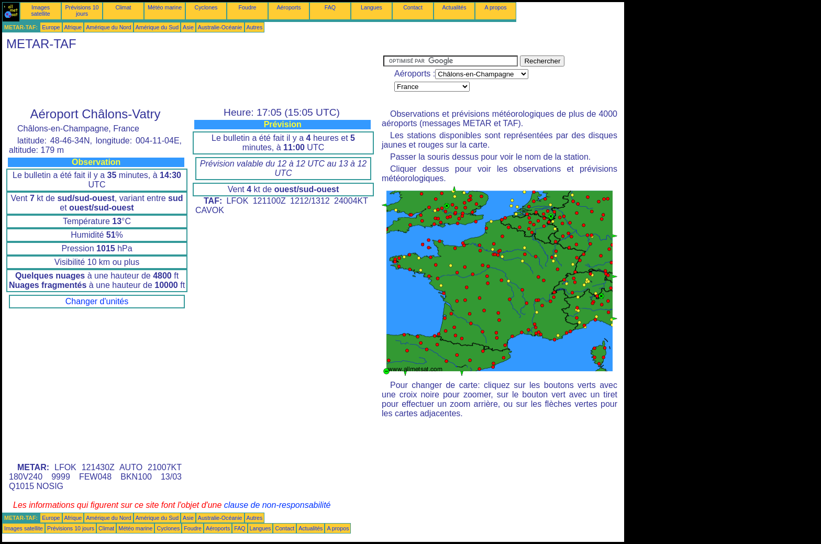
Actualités (454, 7)
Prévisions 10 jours (82, 10)
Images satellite (40, 10)
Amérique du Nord (108, 27)
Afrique (73, 27)
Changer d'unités (96, 301)
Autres (255, 27)
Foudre (248, 7)
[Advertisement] (192, 79)
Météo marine (165, 7)
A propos (495, 7)
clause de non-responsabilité (277, 505)
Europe (51, 27)
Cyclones (206, 7)
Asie (188, 27)
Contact (413, 7)
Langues (371, 7)
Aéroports (288, 7)
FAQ (330, 7)
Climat (123, 7)
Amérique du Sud (157, 27)
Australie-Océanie (220, 27)
